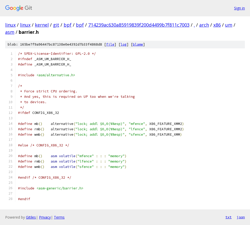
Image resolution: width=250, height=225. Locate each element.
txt (228, 217)
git (56, 25)
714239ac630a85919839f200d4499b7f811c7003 (138, 25)
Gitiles (31, 217)
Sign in (239, 8)
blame (138, 44)
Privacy (45, 217)
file (110, 44)
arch (204, 25)
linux (10, 25)
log (124, 44)
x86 (217, 25)
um (228, 25)
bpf (68, 25)
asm (9, 32)
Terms (59, 217)
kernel (42, 25)
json (241, 217)
